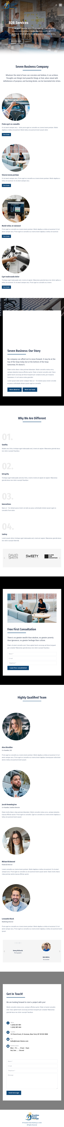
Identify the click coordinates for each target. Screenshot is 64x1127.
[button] (4, 558)
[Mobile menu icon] (60, 5)
